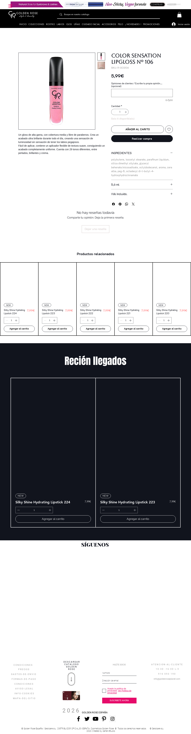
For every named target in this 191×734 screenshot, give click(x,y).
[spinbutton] (120, 112)
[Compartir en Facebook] (113, 204)
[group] (95, 299)
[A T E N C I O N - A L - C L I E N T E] (167, 664)
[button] (10, 6)
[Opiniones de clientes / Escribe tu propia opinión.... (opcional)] (142, 93)
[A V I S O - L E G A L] (24, 688)
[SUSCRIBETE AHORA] (119, 700)
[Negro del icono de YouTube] (95, 718)
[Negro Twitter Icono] (87, 718)
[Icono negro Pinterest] (104, 718)
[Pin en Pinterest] (120, 204)
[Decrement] (114, 112)
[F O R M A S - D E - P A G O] (23, 679)
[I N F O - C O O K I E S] (24, 693)
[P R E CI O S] (23, 669)
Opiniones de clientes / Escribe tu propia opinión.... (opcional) (136, 85)
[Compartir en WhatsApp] (127, 204)
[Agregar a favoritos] (169, 129)
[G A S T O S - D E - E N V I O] (23, 674)
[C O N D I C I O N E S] (23, 684)
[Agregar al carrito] (19, 329)
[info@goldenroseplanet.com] (167, 679)
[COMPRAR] (157, 4)
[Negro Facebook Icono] (78, 718)
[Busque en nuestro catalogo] (108, 14)
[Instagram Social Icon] (112, 718)
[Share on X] (133, 204)
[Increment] (126, 112)
